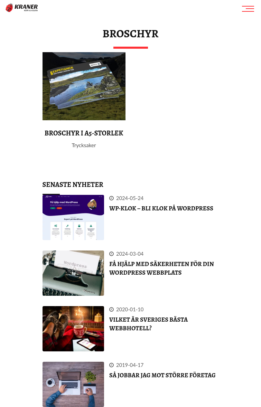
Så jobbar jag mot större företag (162, 375)
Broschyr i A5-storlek (84, 133)
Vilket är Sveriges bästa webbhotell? (148, 323)
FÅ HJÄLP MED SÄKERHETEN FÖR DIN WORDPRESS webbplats (161, 268)
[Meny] (249, 8)
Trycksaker (84, 145)
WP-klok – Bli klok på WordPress (161, 208)
